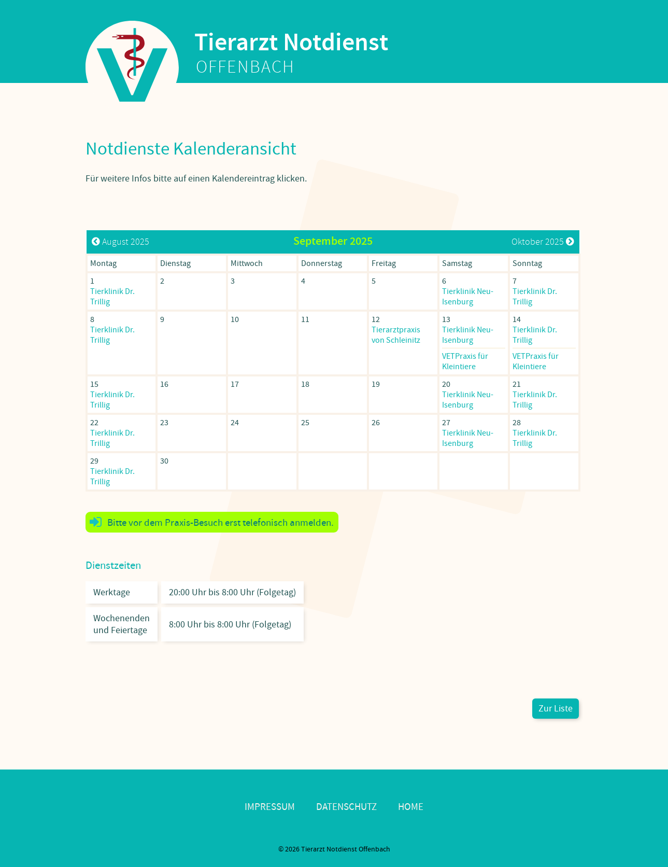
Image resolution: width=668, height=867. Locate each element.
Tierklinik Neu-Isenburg (467, 296)
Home (410, 807)
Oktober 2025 (542, 242)
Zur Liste (555, 709)
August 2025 (120, 242)
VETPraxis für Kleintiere (465, 361)
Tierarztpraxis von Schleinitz (396, 335)
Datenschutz (346, 807)
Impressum (270, 807)
